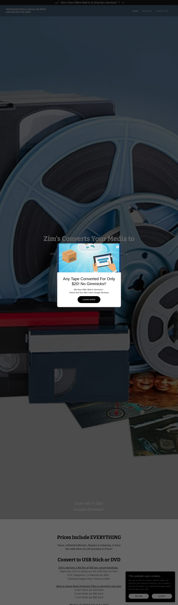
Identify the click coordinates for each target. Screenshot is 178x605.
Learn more (89, 300)
